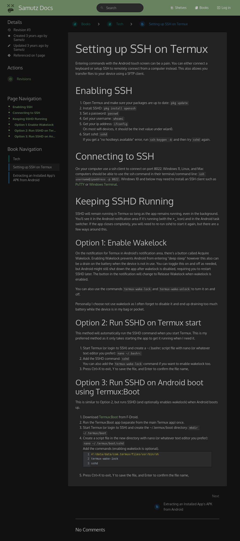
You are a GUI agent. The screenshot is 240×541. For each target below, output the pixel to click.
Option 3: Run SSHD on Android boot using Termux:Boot (36, 136)
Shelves (178, 8)
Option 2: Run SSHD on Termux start (36, 130)
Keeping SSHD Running (30, 119)
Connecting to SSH (26, 113)
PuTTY (80, 184)
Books (202, 8)
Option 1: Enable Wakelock (34, 124)
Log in (224, 8)
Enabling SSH (22, 107)
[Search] (102, 8)
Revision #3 (19, 30)
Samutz (19, 40)
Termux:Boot (108, 417)
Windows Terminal (103, 184)
